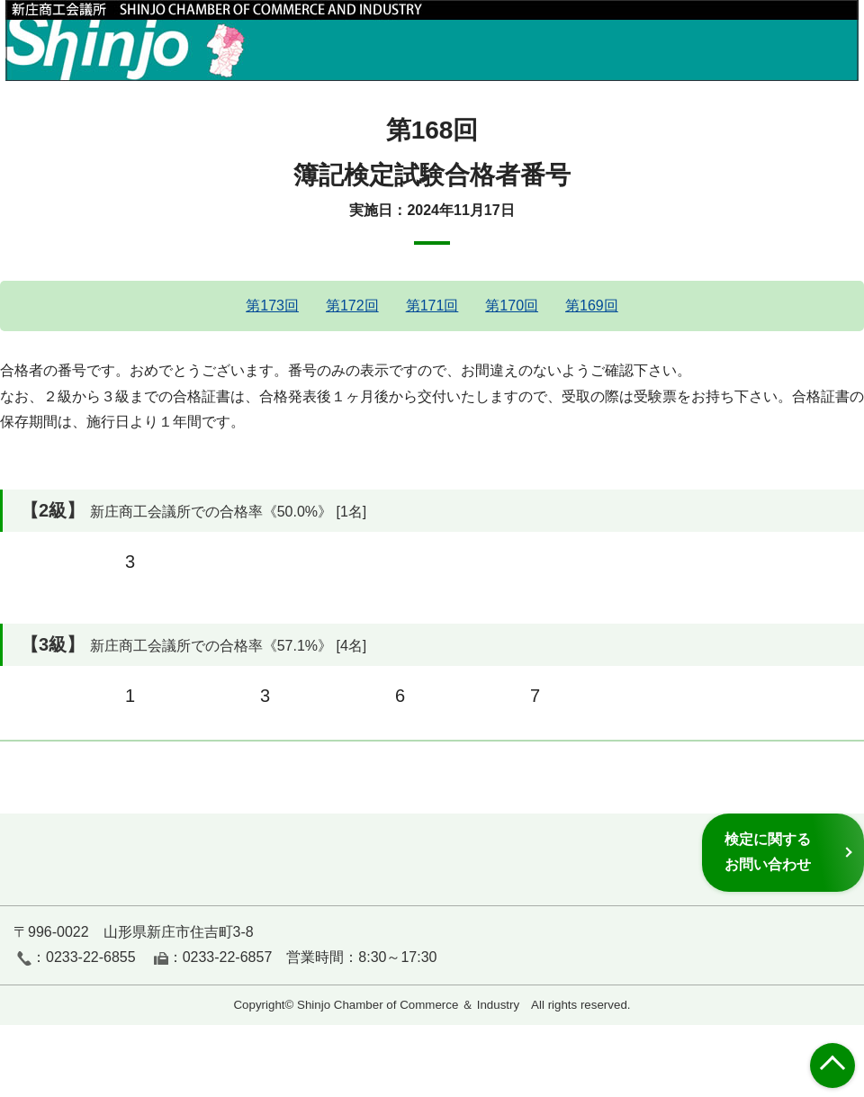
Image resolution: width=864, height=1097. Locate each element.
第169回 (591, 305)
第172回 (352, 305)
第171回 (432, 305)
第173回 (272, 305)
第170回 (511, 305)
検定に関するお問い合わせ (767, 852)
